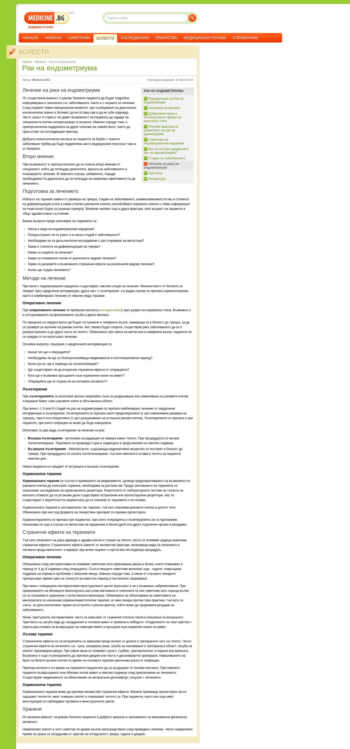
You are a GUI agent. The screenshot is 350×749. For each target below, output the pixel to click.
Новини (53, 38)
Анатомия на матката (164, 108)
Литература (157, 179)
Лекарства (166, 38)
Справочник (245, 38)
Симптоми (79, 38)
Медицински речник (205, 38)
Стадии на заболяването (167, 158)
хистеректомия (110, 310)
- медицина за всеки (46, 20)
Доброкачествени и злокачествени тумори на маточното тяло (163, 117)
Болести (34, 51)
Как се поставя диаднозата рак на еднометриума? (166, 151)
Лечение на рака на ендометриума (161, 165)
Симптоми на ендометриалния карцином (164, 141)
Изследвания (135, 38)
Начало (30, 38)
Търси (192, 18)
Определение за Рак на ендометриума (163, 100)
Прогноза (155, 173)
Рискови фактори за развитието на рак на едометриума (161, 130)
